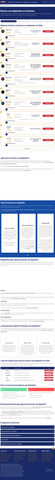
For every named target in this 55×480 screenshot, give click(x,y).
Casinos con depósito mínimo (47, 453)
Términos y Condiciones (5, 456)
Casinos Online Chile (32, 453)
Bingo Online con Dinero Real (19, 454)
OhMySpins (8, 372)
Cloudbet (7, 380)
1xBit (7, 377)
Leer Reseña (7, 32)
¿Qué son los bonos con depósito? (24, 21)
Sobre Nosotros (3, 453)
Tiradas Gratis (16, 460)
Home (3, 5)
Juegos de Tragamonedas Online (20, 453)
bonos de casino (15, 205)
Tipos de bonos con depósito (37, 21)
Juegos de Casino (34, 2)
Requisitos (47, 21)
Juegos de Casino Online (32, 456)
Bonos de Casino (18, 2)
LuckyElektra (8, 375)
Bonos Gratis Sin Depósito (19, 458)
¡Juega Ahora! (48, 31)
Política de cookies (4, 460)
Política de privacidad (4, 458)
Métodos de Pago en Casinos (33, 458)
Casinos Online (10, 2)
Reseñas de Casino (31, 460)
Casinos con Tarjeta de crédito (47, 456)
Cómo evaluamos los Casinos (6, 454)
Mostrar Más (27, 148)
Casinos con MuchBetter (46, 458)
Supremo (7, 370)
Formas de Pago (26, 2)
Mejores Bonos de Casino (32, 454)
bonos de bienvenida (27, 227)
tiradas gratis (49, 240)
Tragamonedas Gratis (18, 456)
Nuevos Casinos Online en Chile (47, 454)
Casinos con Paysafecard (46, 460)
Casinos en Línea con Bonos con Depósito (9, 21)
